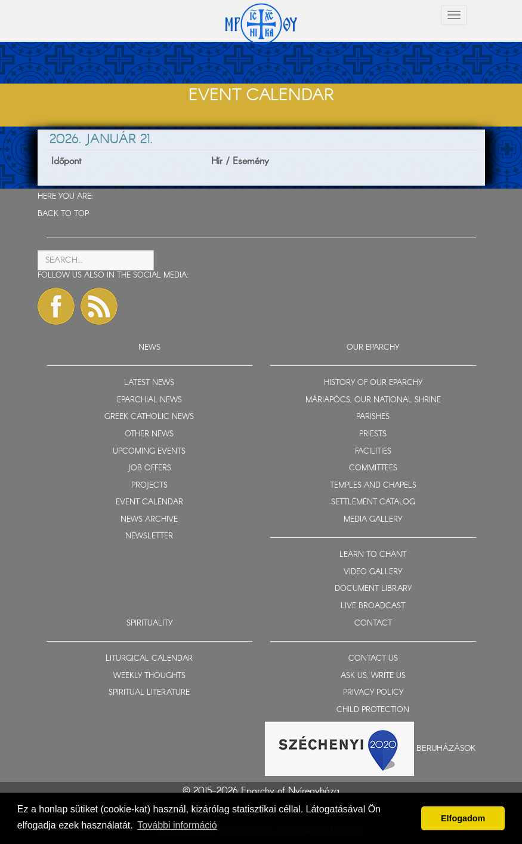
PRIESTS (373, 434)
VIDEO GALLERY (373, 572)
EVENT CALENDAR (149, 502)
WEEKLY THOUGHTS (149, 676)
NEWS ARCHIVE (149, 519)
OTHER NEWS (149, 434)
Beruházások (446, 748)
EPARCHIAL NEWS (149, 400)
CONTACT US (373, 658)
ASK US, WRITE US (373, 676)
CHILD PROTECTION (372, 710)
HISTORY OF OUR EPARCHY (373, 383)
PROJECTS (149, 485)
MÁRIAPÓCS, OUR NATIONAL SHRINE (373, 400)
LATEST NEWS (149, 383)
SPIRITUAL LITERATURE (149, 692)
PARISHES (373, 417)
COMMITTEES (373, 468)
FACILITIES (373, 451)
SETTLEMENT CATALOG (373, 502)
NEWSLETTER (149, 536)
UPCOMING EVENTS (149, 451)
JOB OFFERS (149, 468)
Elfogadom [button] (463, 818)
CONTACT (373, 623)
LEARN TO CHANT (372, 554)
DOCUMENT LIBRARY (373, 589)
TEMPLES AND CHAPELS (373, 485)
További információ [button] (177, 825)
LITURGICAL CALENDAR (149, 658)
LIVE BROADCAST (373, 606)
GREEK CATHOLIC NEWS (149, 417)
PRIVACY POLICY (373, 692)
